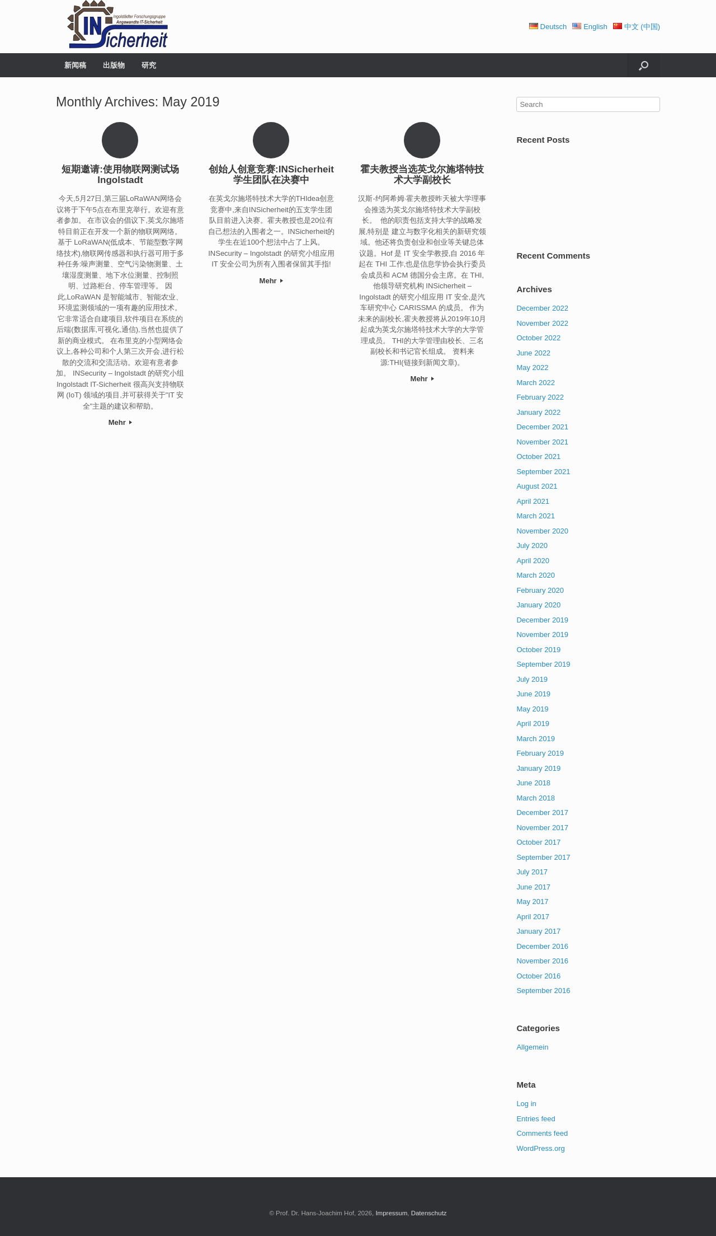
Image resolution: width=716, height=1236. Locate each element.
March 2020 (535, 575)
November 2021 (542, 442)
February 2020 (540, 590)
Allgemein (532, 1047)
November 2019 (542, 634)
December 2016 (542, 946)
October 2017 (538, 842)
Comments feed (542, 1133)
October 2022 (538, 338)
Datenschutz (429, 1213)
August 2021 (536, 486)
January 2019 (538, 768)
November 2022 (542, 323)
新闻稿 (75, 65)
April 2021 (532, 501)
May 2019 (532, 709)
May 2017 (532, 901)
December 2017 (542, 812)
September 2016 (543, 990)
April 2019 (532, 723)
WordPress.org (540, 1148)
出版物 (114, 65)
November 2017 (542, 827)
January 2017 (538, 931)
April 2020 (532, 560)
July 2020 (532, 545)
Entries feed (535, 1119)
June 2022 (533, 353)
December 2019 (542, 620)
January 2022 (538, 412)
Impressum (391, 1213)
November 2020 (542, 531)
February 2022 (540, 397)
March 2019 (535, 738)
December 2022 (542, 308)
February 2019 (540, 753)
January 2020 (538, 605)
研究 (149, 65)
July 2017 (532, 872)
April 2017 (532, 916)
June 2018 (533, 783)
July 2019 (532, 679)
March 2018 (535, 798)
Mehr (121, 422)
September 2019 (543, 664)
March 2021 (535, 516)
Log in (526, 1103)
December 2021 (542, 427)
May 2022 (532, 367)
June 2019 (533, 694)
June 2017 (533, 887)
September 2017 (543, 857)
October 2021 (538, 456)
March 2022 (535, 382)
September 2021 (543, 471)
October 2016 (538, 976)
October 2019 (538, 649)
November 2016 (542, 961)
